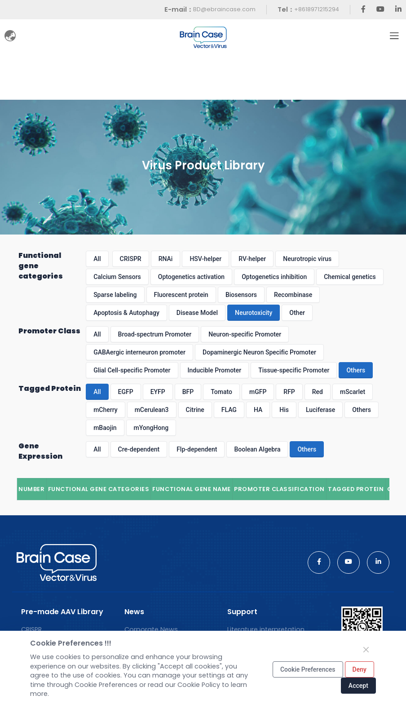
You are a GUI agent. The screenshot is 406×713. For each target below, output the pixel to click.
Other (297, 312)
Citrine (195, 409)
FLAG (229, 409)
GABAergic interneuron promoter (139, 352)
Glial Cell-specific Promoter (131, 370)
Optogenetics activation (191, 276)
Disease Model (197, 312)
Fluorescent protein (181, 294)
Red (317, 391)
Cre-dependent (139, 449)
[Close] (366, 649)
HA (258, 409)
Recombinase (293, 294)
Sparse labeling (115, 294)
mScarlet (352, 391)
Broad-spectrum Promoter (155, 334)
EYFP (157, 391)
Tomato (221, 391)
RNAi (166, 258)
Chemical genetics (350, 276)
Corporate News (151, 629)
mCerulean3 (152, 409)
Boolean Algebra (257, 449)
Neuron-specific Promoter (244, 334)
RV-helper (252, 258)
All (97, 258)
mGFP (257, 391)
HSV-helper (205, 258)
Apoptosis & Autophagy (126, 312)
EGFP (125, 391)
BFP (188, 391)
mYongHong (151, 427)
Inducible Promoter (215, 370)
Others (355, 370)
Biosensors (241, 294)
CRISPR (130, 258)
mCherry (105, 409)
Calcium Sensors (117, 276)
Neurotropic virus (307, 258)
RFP (289, 391)
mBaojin (104, 427)
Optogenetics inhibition (274, 276)
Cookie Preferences (307, 669)
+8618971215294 (316, 9)
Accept (358, 685)
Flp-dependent (197, 449)
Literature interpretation (265, 629)
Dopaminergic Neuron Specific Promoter (259, 352)
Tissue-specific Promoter (293, 370)
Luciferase (320, 409)
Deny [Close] (359, 669)
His (284, 409)
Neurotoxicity (253, 312)
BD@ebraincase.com (224, 9)
